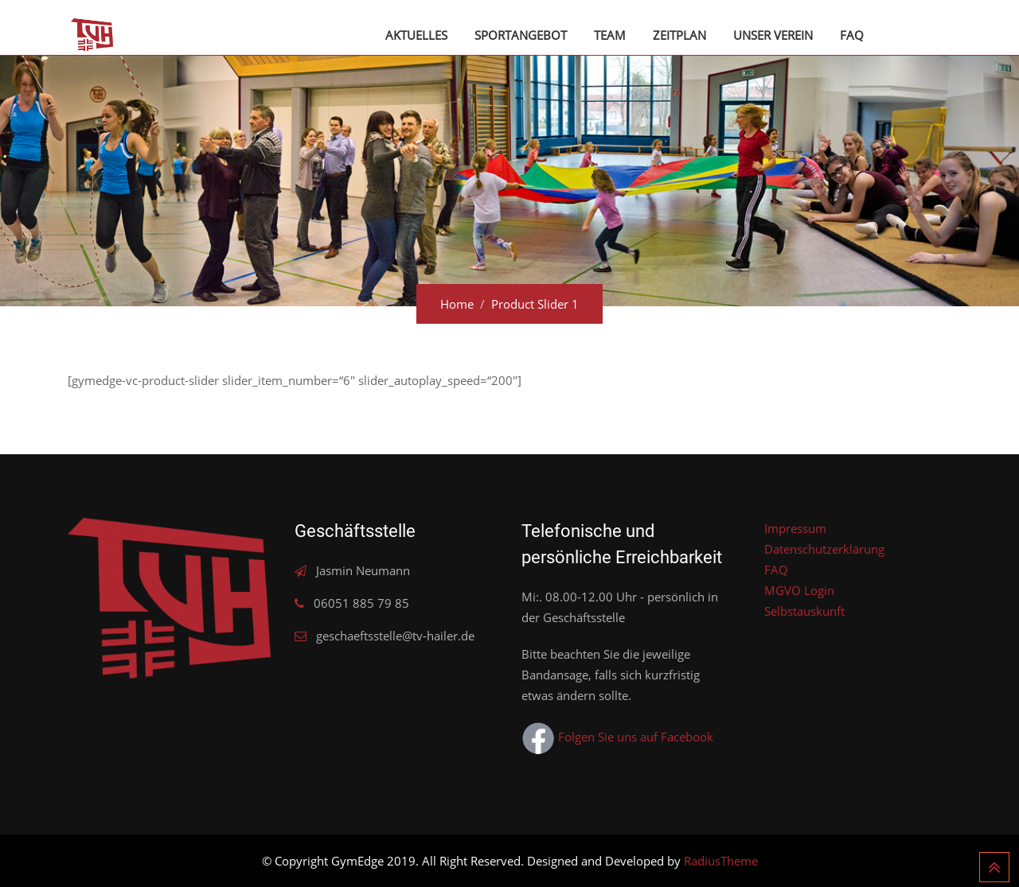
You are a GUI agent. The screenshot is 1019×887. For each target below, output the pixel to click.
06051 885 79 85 (361, 603)
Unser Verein (773, 35)
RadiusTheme (721, 861)
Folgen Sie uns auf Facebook (617, 737)
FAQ (852, 35)
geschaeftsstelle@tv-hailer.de (395, 636)
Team (610, 35)
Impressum (795, 528)
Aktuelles (416, 35)
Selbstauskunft (804, 611)
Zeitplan (679, 35)
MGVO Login (799, 590)
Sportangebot (520, 35)
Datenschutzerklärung (824, 549)
